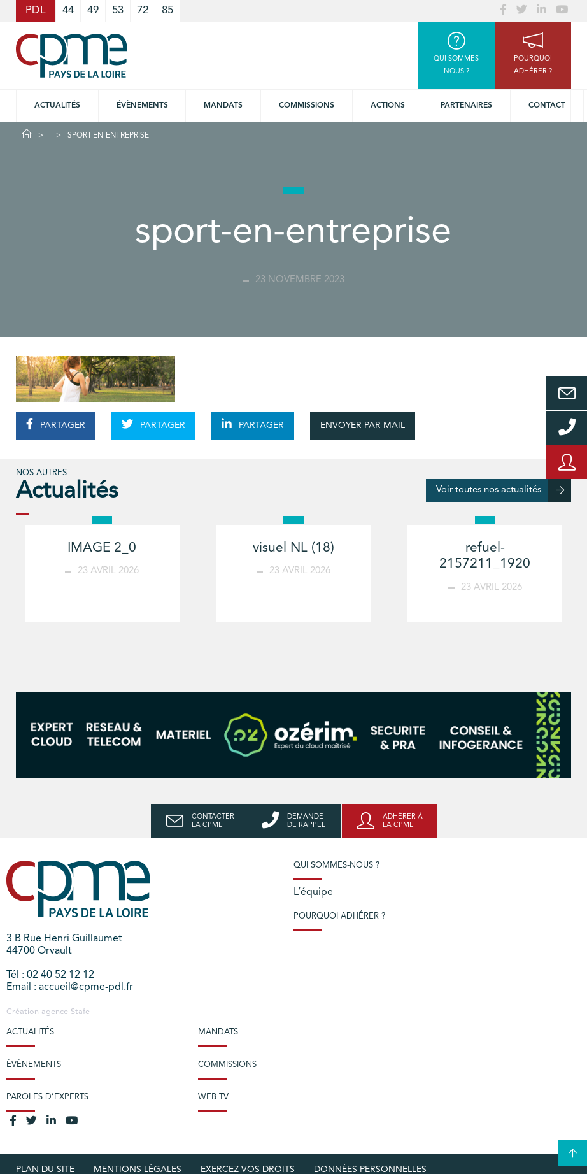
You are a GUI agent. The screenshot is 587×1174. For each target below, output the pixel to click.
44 (68, 10)
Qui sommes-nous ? (336, 865)
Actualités (57, 106)
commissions (306, 106)
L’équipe (313, 892)
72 (142, 10)
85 (167, 10)
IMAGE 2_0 (101, 548)
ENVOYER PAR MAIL (362, 425)
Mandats (223, 106)
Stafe (80, 1012)
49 (93, 10)
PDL (35, 10)
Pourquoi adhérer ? (339, 916)
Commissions (227, 1065)
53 (118, 10)
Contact (546, 106)
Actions (388, 106)
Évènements (142, 106)
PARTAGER (55, 424)
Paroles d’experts (47, 1097)
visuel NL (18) (293, 548)
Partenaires (466, 106)
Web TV (213, 1097)
